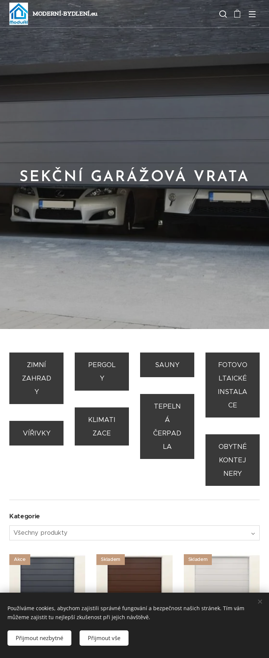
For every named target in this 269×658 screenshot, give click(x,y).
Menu (252, 14)
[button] (222, 13)
